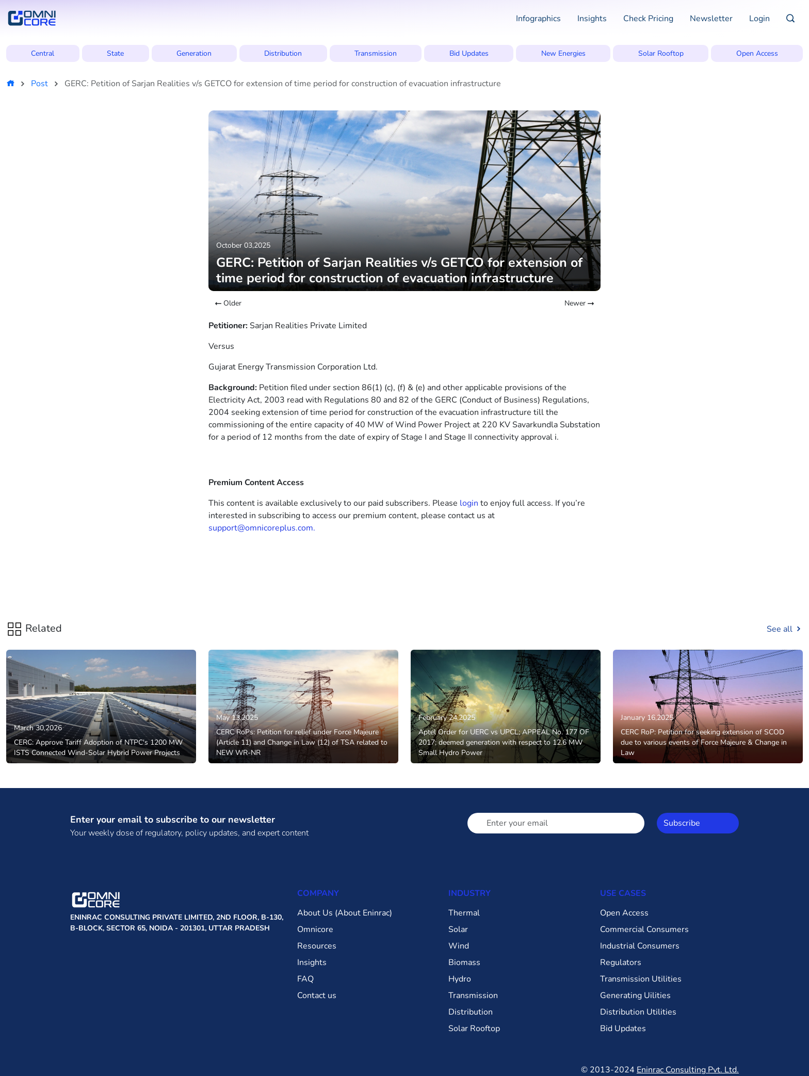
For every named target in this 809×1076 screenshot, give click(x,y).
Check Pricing (648, 18)
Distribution (283, 53)
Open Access (757, 53)
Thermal (464, 913)
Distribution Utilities (638, 1012)
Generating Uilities (635, 995)
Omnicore (315, 929)
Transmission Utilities (641, 979)
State (115, 53)
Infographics (538, 18)
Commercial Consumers (644, 929)
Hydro (459, 979)
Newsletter (711, 18)
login (469, 503)
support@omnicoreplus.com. (261, 528)
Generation (194, 53)
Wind (458, 946)
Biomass (464, 962)
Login (759, 18)
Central (42, 53)
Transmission (375, 53)
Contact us (316, 995)
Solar (458, 929)
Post (39, 83)
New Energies (563, 53)
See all (785, 629)
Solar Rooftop (661, 53)
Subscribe (682, 823)
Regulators (620, 962)
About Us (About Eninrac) (344, 913)
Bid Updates (469, 53)
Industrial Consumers (639, 946)
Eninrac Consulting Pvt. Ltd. (688, 1069)
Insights (592, 18)
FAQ (305, 979)
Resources (316, 946)
